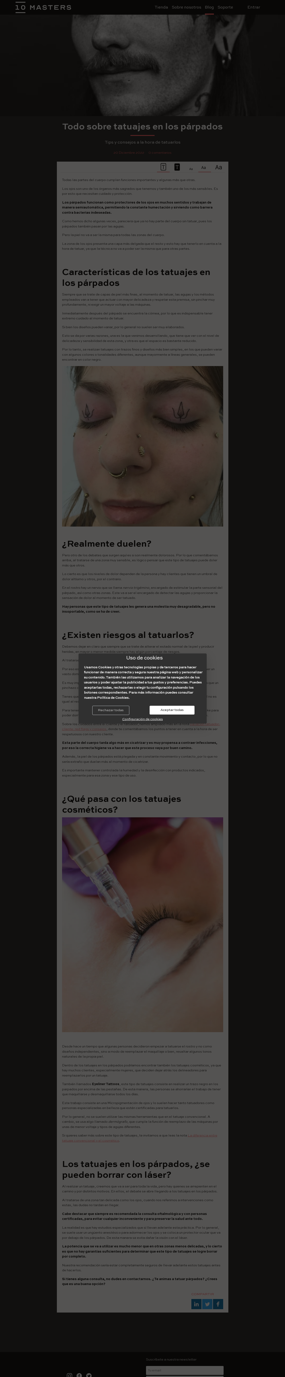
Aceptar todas (172, 710)
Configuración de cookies (142, 719)
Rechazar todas (111, 710)
